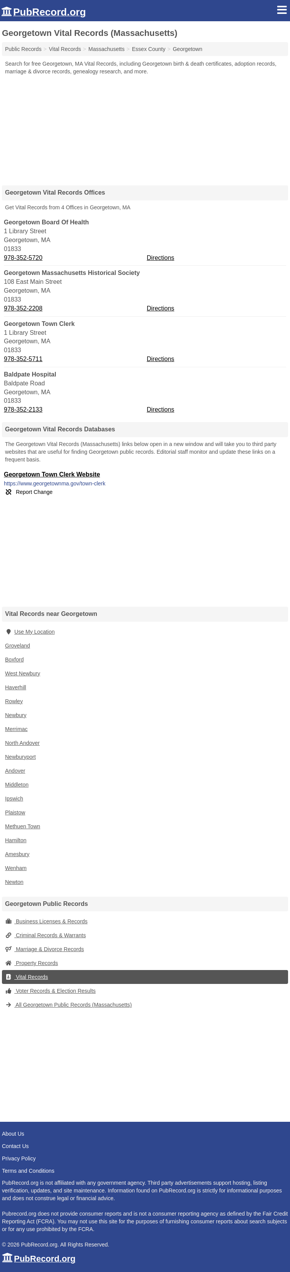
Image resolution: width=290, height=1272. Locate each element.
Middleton (17, 785)
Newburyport (20, 757)
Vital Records (26, 977)
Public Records (23, 49)
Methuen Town (22, 826)
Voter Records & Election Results (50, 991)
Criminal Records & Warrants (45, 935)
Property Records (31, 963)
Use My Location (30, 632)
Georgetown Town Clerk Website (52, 474)
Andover (15, 771)
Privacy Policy (19, 1158)
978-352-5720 (23, 257)
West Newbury (22, 673)
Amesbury (17, 854)
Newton (14, 882)
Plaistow (15, 812)
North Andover (22, 743)
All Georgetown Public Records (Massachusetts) (68, 1005)
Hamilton (15, 840)
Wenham (16, 868)
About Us (13, 1134)
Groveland (17, 646)
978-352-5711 (23, 359)
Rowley (14, 701)
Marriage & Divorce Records (44, 949)
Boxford (14, 659)
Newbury (15, 715)
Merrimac (16, 729)
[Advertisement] (145, 127)
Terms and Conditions (28, 1171)
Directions (160, 257)
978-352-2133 (23, 409)
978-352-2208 (23, 308)
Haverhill (15, 687)
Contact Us (15, 1146)
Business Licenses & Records (46, 921)
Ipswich (14, 798)
